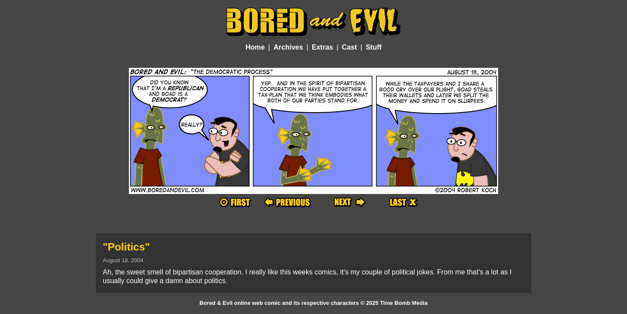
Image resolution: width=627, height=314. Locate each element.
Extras (322, 47)
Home (255, 47)
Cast (349, 47)
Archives (288, 47)
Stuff (373, 47)
